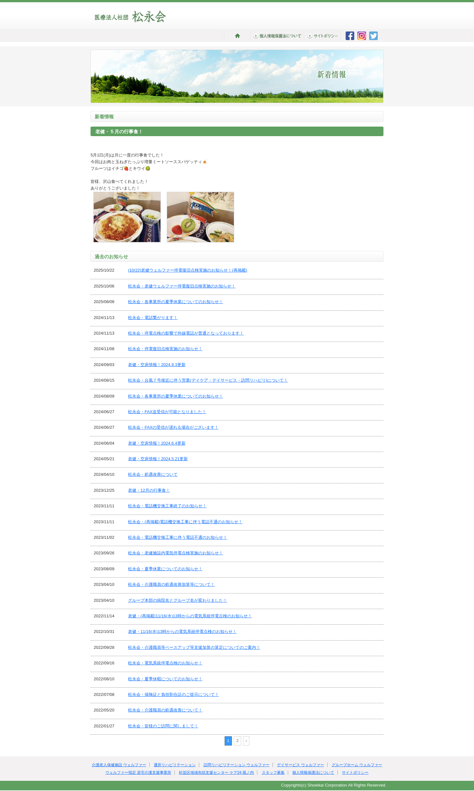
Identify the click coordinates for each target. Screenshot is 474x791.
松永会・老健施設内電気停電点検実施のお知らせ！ (175, 553)
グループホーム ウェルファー (357, 765)
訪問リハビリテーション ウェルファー (236, 765)
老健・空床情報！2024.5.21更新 (158, 458)
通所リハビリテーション (175, 765)
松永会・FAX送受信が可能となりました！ (167, 411)
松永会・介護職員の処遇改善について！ (165, 710)
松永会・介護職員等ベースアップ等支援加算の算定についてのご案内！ (194, 647)
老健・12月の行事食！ (149, 490)
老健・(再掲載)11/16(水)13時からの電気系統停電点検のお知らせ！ (190, 616)
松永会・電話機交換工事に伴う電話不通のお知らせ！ (177, 537)
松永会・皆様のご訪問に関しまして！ (163, 726)
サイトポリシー (355, 772)
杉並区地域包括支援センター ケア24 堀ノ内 (216, 772)
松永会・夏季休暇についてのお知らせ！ (165, 679)
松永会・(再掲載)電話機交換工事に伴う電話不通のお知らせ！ (185, 521)
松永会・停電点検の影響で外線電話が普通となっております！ (186, 333)
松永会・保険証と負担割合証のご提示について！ (173, 694)
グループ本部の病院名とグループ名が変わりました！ (177, 600)
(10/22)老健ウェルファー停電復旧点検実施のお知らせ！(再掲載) (187, 270)
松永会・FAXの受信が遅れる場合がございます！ (173, 427)
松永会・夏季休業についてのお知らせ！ (165, 568)
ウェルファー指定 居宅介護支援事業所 (138, 772)
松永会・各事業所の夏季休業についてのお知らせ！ (175, 301)
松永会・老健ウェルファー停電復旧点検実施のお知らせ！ (181, 286)
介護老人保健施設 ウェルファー (119, 765)
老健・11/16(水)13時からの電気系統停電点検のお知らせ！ (182, 631)
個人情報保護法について (313, 772)
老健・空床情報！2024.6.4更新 (157, 443)
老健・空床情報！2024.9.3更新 (157, 364)
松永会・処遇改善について (153, 474)
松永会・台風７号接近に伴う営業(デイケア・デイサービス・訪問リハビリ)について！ (208, 380)
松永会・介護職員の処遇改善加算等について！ (171, 584)
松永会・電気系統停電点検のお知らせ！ (165, 663)
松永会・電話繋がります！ (153, 317)
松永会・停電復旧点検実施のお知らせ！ (165, 348)
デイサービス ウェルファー (300, 765)
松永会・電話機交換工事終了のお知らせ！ (167, 505)
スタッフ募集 (273, 772)
